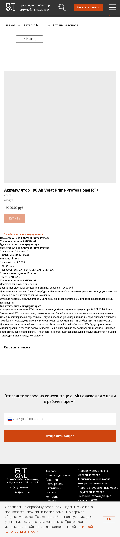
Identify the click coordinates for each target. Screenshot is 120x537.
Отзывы (51, 500)
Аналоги (51, 471)
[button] (88, 7)
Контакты (52, 496)
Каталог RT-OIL (34, 25)
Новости (50, 492)
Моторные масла (89, 475)
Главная (9, 25)
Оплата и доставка (58, 475)
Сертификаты (54, 484)
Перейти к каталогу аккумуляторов (24, 234)
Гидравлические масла (93, 470)
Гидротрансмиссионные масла (98, 487)
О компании (53, 488)
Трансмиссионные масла (94, 479)
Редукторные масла (91, 491)
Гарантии (52, 479)
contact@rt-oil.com (21, 492)
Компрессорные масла (93, 483)
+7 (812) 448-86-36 (19, 488)
